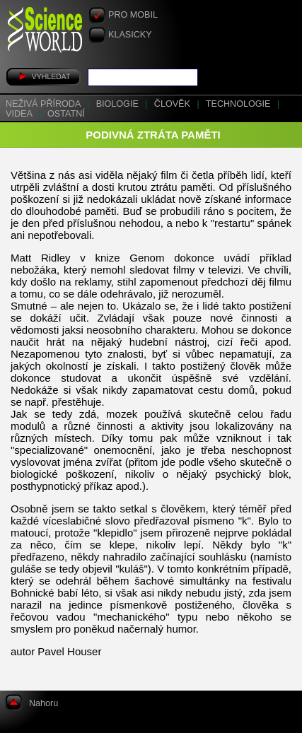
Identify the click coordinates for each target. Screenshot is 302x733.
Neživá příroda (44, 104)
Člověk (173, 104)
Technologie (239, 104)
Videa (20, 114)
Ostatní (66, 114)
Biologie (118, 104)
